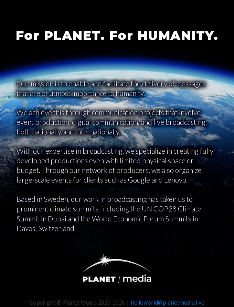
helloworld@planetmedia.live (167, 302)
